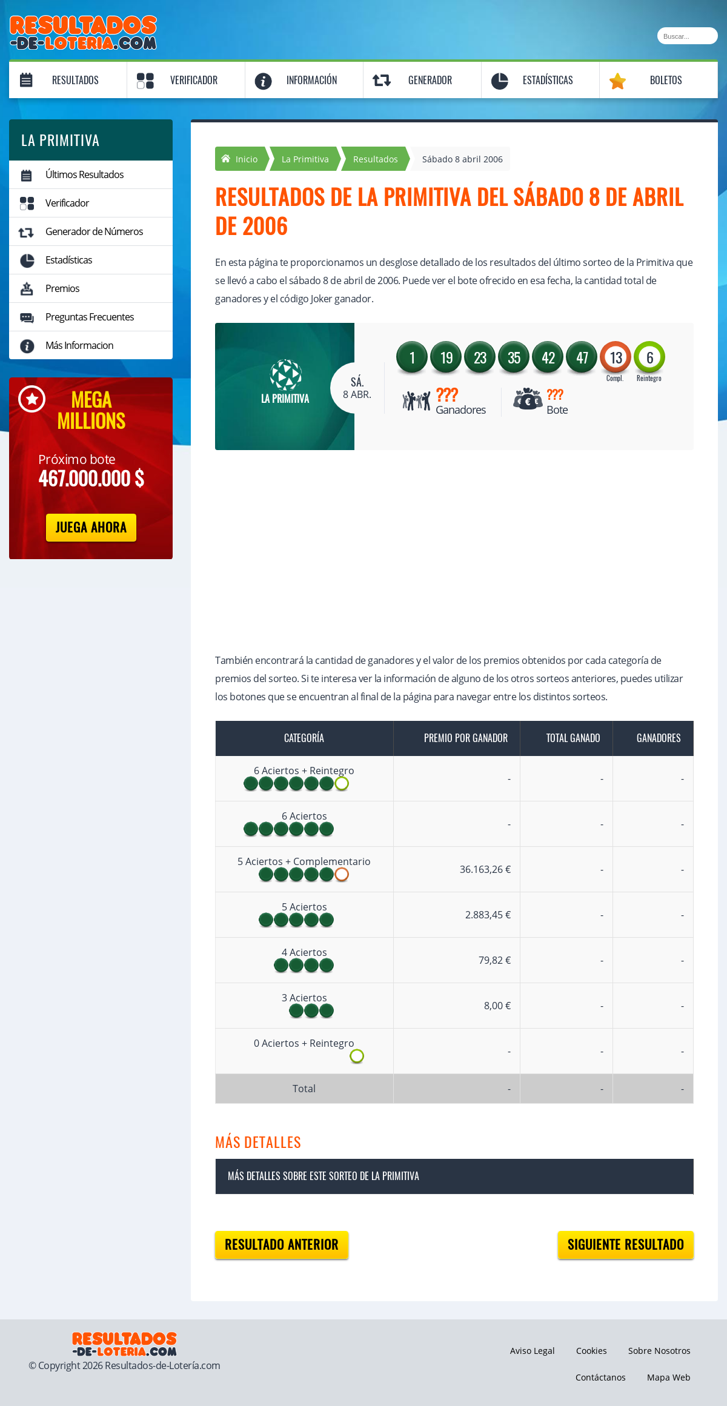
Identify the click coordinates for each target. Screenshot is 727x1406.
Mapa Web (669, 1377)
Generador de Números (94, 231)
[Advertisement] (442, 553)
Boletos (666, 80)
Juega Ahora (91, 527)
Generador (430, 80)
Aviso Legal (532, 1350)
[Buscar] (687, 35)
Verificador (193, 80)
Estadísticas (548, 80)
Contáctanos (601, 1377)
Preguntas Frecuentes (89, 316)
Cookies (591, 1350)
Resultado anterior (282, 1244)
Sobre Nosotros (659, 1350)
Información (312, 80)
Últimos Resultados (84, 174)
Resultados (75, 80)
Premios (62, 288)
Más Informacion (79, 345)
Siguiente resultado (626, 1244)
